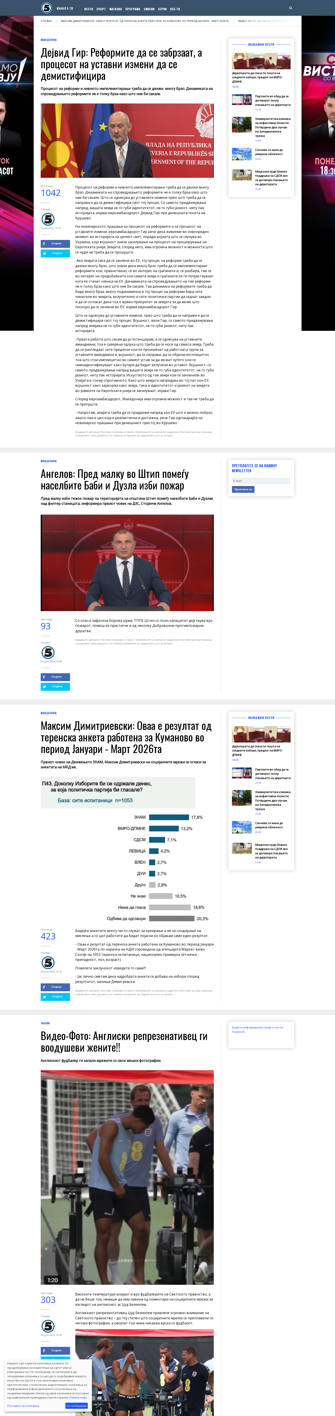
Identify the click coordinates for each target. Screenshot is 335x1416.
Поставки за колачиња (23, 1406)
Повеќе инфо (78, 1397)
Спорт (101, 9)
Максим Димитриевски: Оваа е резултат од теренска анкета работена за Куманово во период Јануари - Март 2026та (151, 21)
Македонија (49, 39)
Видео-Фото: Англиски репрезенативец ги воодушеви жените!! (124, 1041)
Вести (88, 9)
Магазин (115, 9)
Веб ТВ (175, 9)
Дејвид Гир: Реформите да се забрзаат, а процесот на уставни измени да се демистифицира (121, 63)
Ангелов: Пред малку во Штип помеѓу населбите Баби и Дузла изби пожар (115, 479)
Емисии (149, 9)
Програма (132, 9)
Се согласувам (76, 1406)
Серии (162, 9)
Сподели (52, 244)
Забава (45, 1023)
